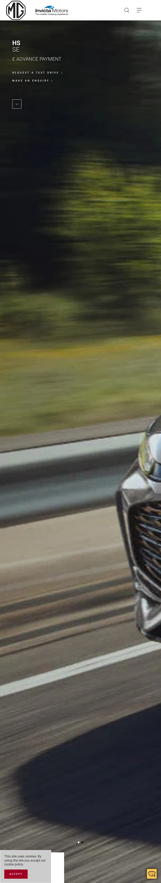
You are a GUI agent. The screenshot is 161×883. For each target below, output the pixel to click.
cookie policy (13, 864)
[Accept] (16, 874)
